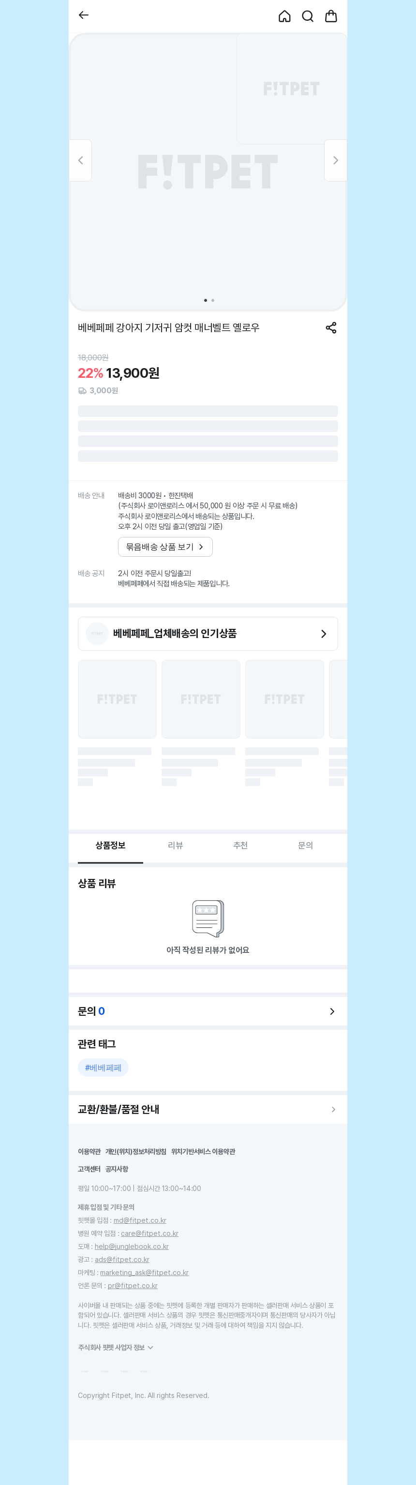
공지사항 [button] (116, 1169)
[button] (83, 16)
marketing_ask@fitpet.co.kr (144, 1272)
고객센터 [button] (89, 1169)
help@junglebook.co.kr (132, 1246)
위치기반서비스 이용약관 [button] (203, 1151)
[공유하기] (331, 328)
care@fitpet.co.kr (149, 1233)
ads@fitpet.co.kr (122, 1259)
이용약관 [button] (89, 1151)
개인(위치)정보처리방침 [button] (136, 1151)
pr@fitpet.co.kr (133, 1285)
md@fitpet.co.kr (140, 1220)
